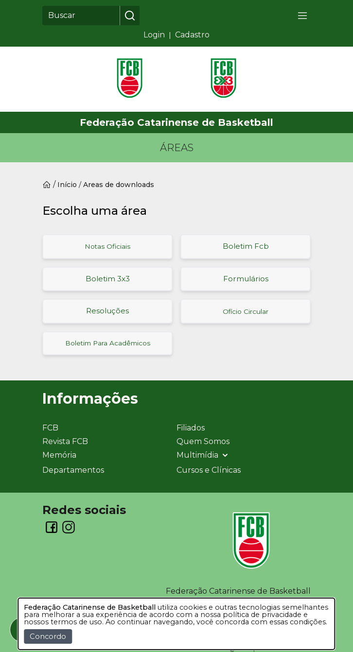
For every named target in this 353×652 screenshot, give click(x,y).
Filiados (190, 427)
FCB (50, 427)
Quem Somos (202, 441)
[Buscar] (81, 15)
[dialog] (176, 624)
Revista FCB (65, 441)
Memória (59, 455)
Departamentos (73, 470)
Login (154, 34)
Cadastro (192, 34)
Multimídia (203, 455)
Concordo (48, 636)
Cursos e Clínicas (208, 470)
